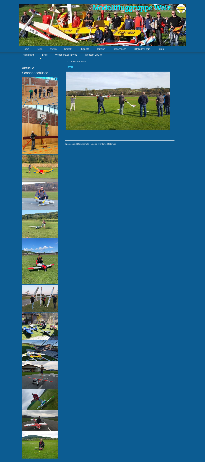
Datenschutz (83, 144)
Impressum (70, 144)
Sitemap (112, 144)
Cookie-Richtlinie (99, 144)
